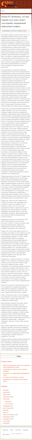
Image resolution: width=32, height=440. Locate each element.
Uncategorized (7, 406)
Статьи (5, 421)
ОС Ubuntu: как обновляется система (13, 377)
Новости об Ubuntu (8, 414)
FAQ (4, 390)
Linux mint (7, 403)
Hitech (24, 31)
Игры (4, 410)
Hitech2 (5, 394)
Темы (4, 423)
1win (20, 433)
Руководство (6, 419)
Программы (6, 416)
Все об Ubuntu (7, 408)
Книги (4, 412)
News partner (6, 396)
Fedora (7, 401)
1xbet (17, 433)
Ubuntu (5, 399)
